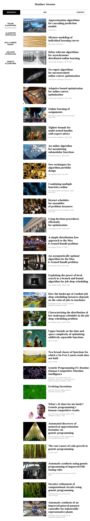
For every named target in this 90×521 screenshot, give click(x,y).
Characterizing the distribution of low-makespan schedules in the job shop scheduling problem (68, 315)
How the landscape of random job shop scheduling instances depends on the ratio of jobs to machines (68, 296)
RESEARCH (11, 12)
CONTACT (80, 12)
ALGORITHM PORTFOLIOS (10, 34)
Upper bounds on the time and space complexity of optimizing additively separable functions (66, 334)
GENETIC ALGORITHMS (10, 62)
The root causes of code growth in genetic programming (68, 447)
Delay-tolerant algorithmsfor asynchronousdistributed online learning (64, 55)
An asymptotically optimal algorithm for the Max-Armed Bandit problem (63, 259)
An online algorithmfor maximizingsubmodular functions (61, 149)
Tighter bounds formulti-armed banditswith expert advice (60, 130)
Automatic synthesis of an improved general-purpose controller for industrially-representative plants (63, 507)
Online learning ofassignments (59, 110)
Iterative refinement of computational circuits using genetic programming (65, 487)
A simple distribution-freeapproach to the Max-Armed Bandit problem (63, 240)
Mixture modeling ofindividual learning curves (63, 39)
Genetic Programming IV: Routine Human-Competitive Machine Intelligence (68, 370)
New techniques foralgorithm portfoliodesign (59, 167)
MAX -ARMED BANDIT (11, 43)
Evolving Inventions (60, 386)
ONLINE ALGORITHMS (10, 24)
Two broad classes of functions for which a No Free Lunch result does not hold (68, 355)
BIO (45, 12)
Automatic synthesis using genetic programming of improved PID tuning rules (68, 466)
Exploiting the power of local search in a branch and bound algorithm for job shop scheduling (68, 278)
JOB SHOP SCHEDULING (10, 53)
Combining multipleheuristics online (60, 185)
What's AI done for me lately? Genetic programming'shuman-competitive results (66, 407)
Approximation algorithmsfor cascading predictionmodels (64, 23)
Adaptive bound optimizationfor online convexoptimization (65, 91)
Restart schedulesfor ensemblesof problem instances (60, 203)
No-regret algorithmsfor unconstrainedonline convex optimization (64, 72)
